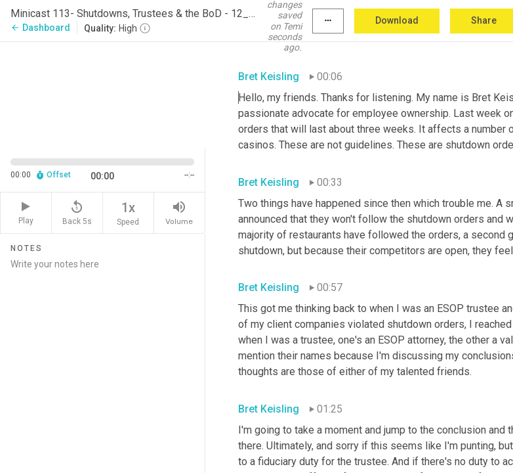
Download (397, 20)
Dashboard (40, 27)
